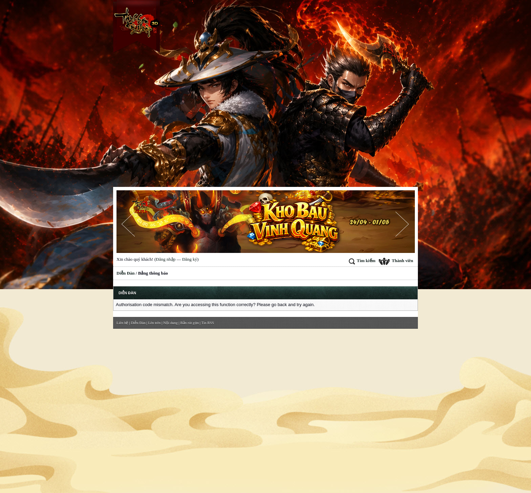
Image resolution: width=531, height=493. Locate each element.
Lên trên (154, 323)
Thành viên (395, 260)
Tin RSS (207, 323)
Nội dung (170, 323)
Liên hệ (122, 323)
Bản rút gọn (189, 323)
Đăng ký (189, 259)
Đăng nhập (165, 259)
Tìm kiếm (362, 260)
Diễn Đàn (125, 273)
